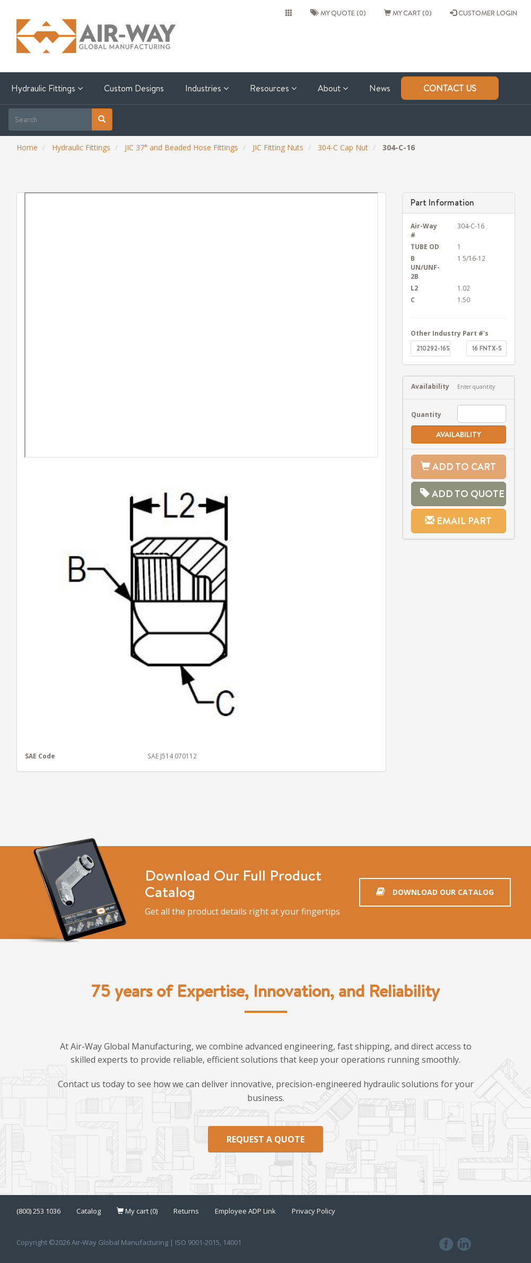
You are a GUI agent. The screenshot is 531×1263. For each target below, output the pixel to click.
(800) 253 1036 (38, 1212)
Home (27, 147)
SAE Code (40, 756)
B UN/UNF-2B (425, 267)
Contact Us (449, 88)
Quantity (426, 414)
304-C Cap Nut (343, 147)
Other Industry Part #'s (450, 333)
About (333, 88)
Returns (186, 1212)
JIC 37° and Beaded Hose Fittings (181, 147)
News (379, 88)
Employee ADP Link (245, 1212)
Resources (273, 88)
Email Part (458, 520)
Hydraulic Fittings (47, 88)
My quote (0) (338, 13)
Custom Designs (134, 88)
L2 (414, 288)
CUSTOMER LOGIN (483, 13)
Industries (207, 88)
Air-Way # (424, 230)
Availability (426, 386)
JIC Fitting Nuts (278, 147)
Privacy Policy (313, 1212)
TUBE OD (425, 246)
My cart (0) (408, 13)
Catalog (88, 1212)
